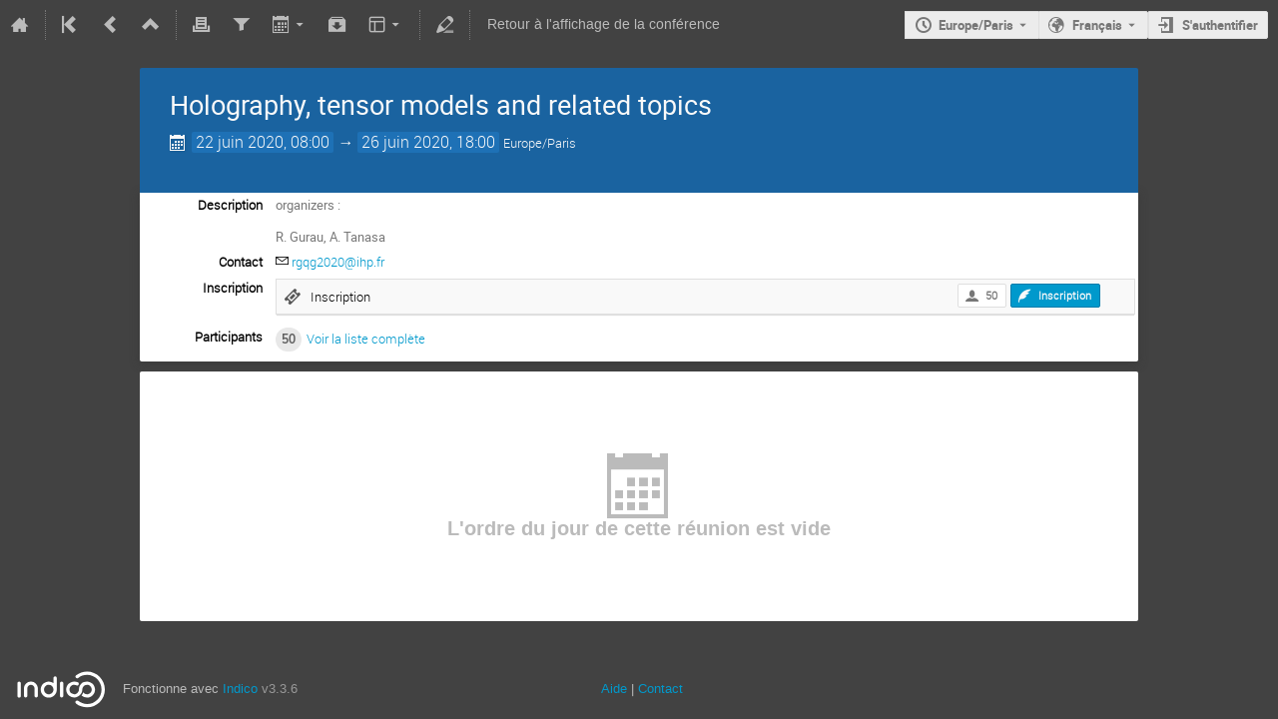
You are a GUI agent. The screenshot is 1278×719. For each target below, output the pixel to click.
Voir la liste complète (366, 339)
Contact (660, 688)
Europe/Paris (976, 25)
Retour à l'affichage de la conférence (603, 24)
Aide (614, 688)
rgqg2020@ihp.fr (338, 262)
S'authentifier (1220, 25)
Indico (240, 688)
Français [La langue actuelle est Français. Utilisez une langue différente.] (1097, 25)
